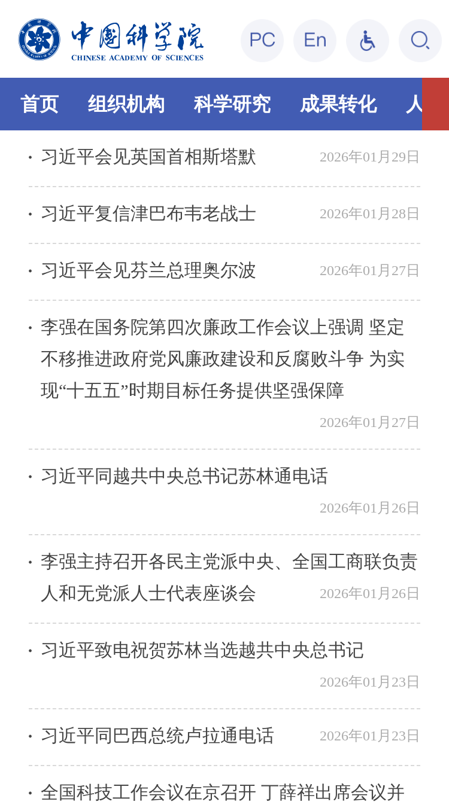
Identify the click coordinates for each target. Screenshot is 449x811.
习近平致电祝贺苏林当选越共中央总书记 (202, 650)
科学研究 (232, 104)
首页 (39, 104)
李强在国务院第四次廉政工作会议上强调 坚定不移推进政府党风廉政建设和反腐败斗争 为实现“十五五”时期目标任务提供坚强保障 (223, 358)
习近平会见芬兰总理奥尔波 (148, 270)
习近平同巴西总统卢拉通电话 (157, 735)
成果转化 (338, 104)
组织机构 (126, 104)
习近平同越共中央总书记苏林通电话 (184, 476)
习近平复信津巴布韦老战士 (148, 213)
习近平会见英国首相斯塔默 (148, 156)
